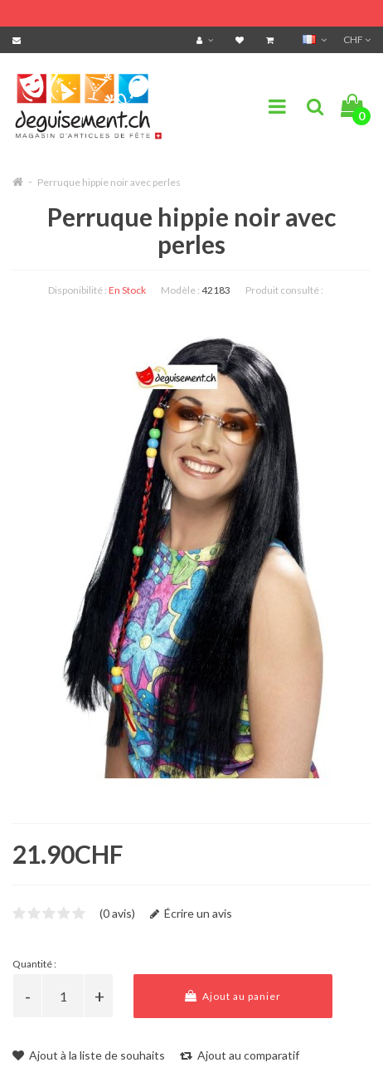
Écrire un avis (191, 913)
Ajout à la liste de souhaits (88, 1055)
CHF (357, 39)
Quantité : (34, 964)
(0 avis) (117, 913)
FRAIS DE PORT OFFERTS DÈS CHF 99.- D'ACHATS (162, 10)
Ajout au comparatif (239, 1055)
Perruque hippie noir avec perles (109, 182)
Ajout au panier (233, 996)
